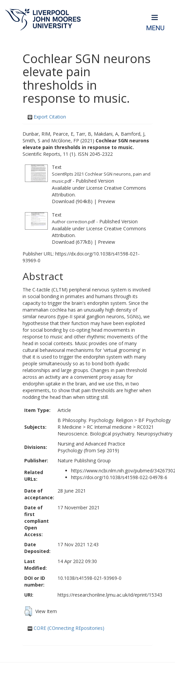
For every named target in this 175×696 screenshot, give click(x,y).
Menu (155, 28)
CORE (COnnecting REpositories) (66, 628)
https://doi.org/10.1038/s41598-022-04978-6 (119, 477)
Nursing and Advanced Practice (91, 443)
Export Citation (47, 116)
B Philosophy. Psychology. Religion (95, 420)
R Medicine (69, 427)
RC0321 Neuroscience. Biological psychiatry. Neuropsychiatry (115, 430)
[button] (28, 611)
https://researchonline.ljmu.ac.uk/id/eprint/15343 (110, 595)
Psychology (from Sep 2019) (88, 450)
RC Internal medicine (109, 427)
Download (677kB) (72, 242)
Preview (106, 201)
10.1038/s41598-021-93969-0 (89, 578)
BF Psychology (154, 420)
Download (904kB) (72, 201)
